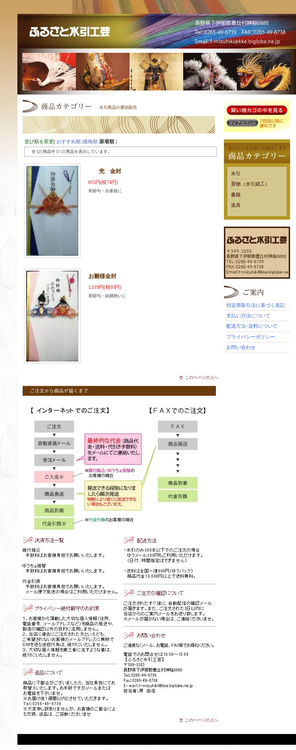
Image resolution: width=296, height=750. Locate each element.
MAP (280, 45)
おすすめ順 (68, 141)
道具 (236, 205)
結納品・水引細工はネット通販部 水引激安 (156, 31)
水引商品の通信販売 (118, 107)
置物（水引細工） (250, 184)
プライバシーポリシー (250, 337)
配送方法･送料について (252, 326)
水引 (236, 173)
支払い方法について (248, 315)
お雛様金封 (102, 276)
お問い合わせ (241, 347)
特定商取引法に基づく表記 (255, 305)
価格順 (90, 141)
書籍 (236, 194)
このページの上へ (201, 377)
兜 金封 (110, 171)
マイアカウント (242, 123)
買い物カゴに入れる (257, 110)
